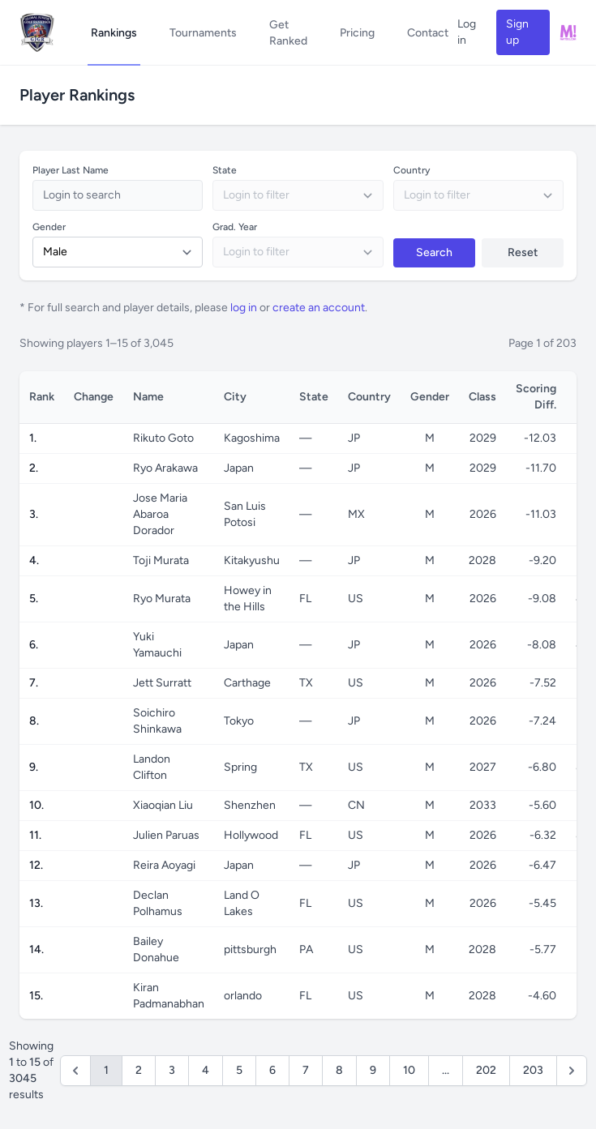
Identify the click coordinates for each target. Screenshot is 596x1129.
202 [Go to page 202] (486, 1070)
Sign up (517, 32)
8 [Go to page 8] (339, 1070)
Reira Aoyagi (164, 865)
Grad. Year (234, 227)
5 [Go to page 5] (239, 1070)
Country (411, 170)
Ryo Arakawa (165, 468)
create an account (318, 307)
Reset (523, 252)
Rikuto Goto (163, 438)
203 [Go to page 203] (533, 1070)
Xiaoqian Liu (163, 805)
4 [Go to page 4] (205, 1070)
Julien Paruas (166, 835)
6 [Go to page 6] (272, 1070)
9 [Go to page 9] (373, 1070)
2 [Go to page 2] (138, 1070)
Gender (49, 227)
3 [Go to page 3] (172, 1070)
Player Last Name (70, 170)
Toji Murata (161, 560)
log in (243, 307)
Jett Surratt (162, 683)
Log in (466, 32)
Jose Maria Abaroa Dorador (160, 514)
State (224, 170)
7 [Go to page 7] (305, 1070)
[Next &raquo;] (571, 1070)
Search (434, 252)
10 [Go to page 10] (409, 1070)
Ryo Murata (162, 598)
